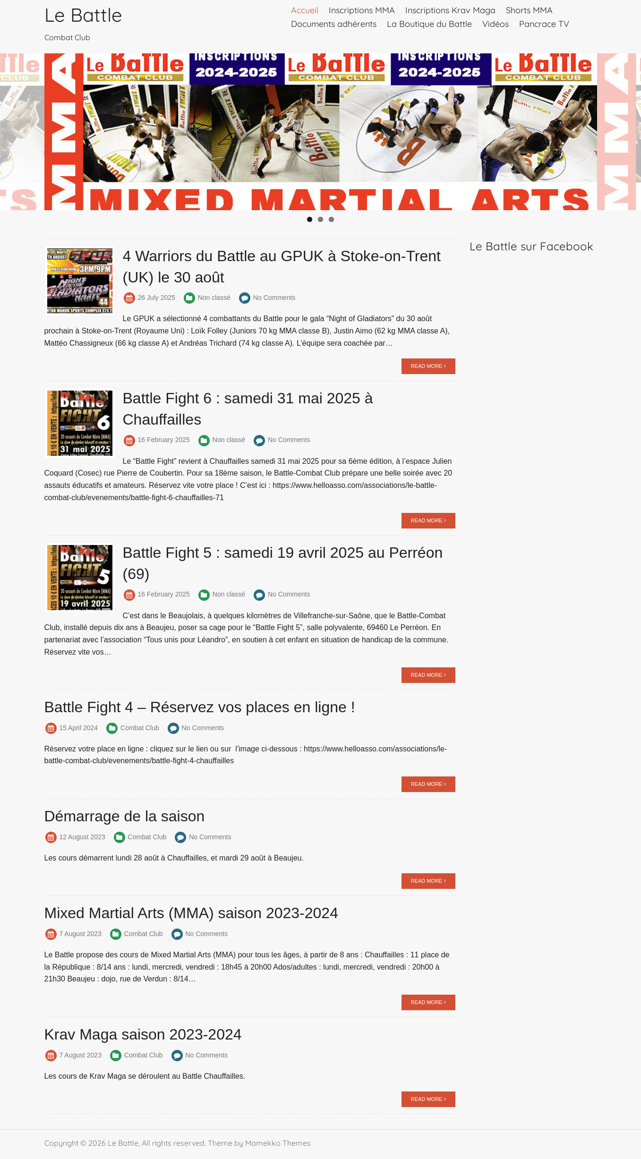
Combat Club (139, 728)
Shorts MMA (529, 10)
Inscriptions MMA (362, 10)
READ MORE (428, 366)
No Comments (274, 297)
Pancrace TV (544, 23)
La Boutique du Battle (429, 23)
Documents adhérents (333, 23)
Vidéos (495, 23)
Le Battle (83, 14)
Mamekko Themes (278, 1143)
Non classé (214, 297)
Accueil (304, 10)
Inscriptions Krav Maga (450, 10)
